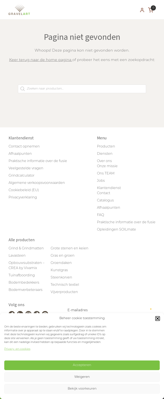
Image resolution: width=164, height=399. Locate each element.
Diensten (105, 154)
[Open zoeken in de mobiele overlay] (82, 89)
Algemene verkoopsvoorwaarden (37, 183)
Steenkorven (61, 277)
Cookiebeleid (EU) (24, 190)
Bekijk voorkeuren (82, 388)
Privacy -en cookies (17, 349)
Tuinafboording (22, 275)
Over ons (104, 161)
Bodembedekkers (24, 282)
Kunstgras (59, 270)
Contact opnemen (24, 146)
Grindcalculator (21, 175)
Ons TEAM (105, 173)
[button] (157, 318)
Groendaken (61, 263)
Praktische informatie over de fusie (38, 161)
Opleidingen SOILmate (116, 229)
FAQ (100, 215)
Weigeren (82, 377)
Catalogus (105, 200)
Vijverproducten (64, 292)
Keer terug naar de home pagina (40, 60)
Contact (103, 193)
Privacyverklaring (23, 197)
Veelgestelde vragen (26, 168)
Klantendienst (109, 188)
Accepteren (82, 365)
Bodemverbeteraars (25, 290)
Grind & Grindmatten (26, 248)
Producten (106, 146)
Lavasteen (17, 256)
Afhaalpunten (20, 154)
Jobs (101, 181)
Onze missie (107, 166)
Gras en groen (63, 256)
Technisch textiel (65, 285)
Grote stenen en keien (69, 248)
